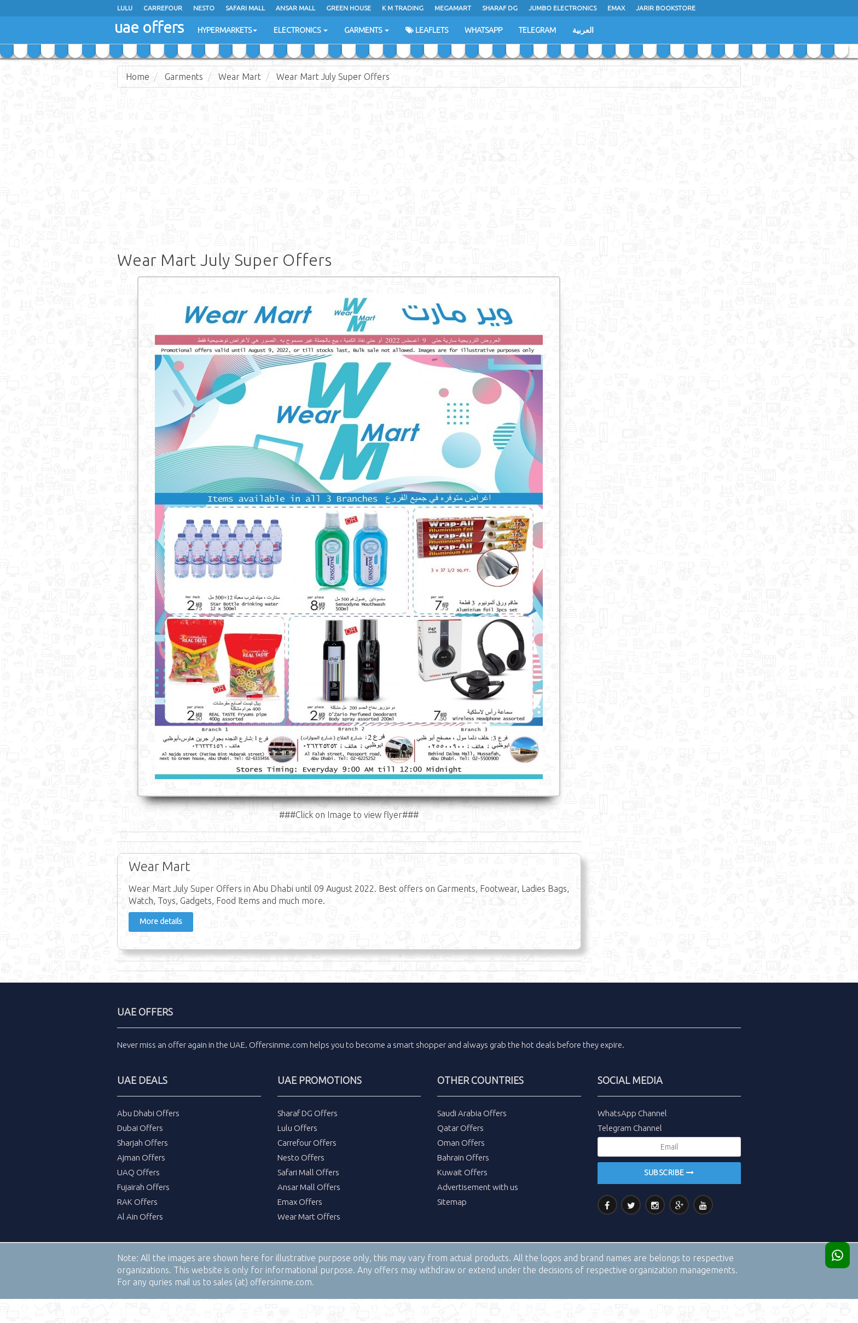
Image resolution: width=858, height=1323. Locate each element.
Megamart (452, 7)
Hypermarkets (227, 30)
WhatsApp (483, 30)
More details (161, 921)
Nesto (204, 7)
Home (137, 77)
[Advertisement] (429, 175)
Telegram (537, 30)
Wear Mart (239, 77)
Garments (366, 30)
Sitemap (452, 1201)
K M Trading (403, 7)
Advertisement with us (477, 1187)
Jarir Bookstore (665, 7)
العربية (583, 30)
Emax (616, 7)
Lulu (124, 7)
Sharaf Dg (500, 7)
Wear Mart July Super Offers (333, 77)
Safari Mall (245, 7)
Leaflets (426, 30)
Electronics (301, 30)
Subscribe (669, 1172)
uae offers (149, 27)
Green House (348, 7)
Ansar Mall (295, 7)
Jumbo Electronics (562, 7)
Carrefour (162, 7)
